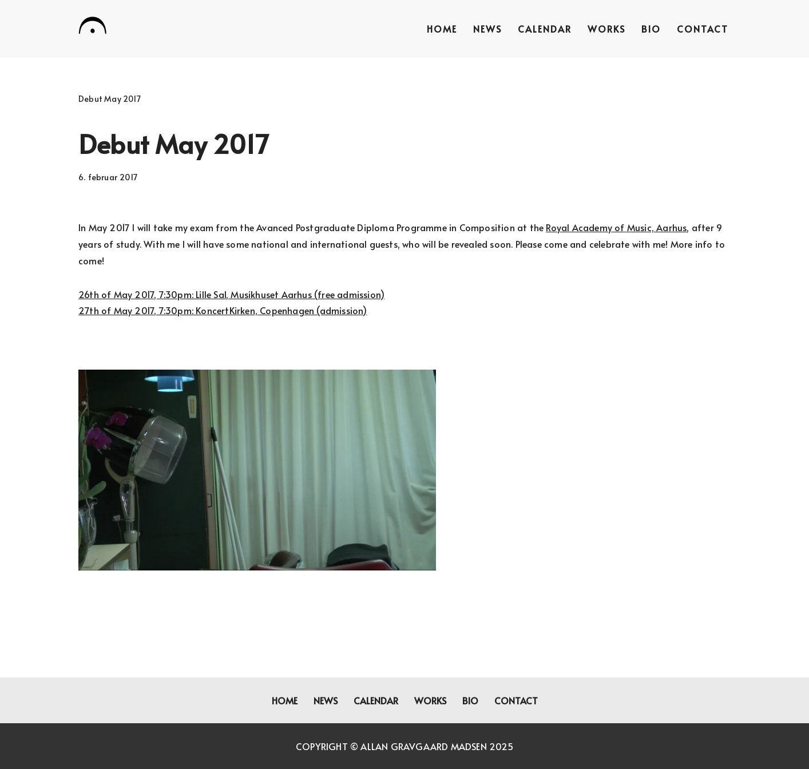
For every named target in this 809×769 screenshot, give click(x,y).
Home (442, 28)
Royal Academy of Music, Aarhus (616, 227)
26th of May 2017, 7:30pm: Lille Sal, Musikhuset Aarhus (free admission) (231, 294)
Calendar (545, 28)
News (487, 28)
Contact (702, 28)
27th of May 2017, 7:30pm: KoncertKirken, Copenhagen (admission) (222, 310)
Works (606, 28)
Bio (651, 28)
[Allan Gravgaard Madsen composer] (92, 27)
